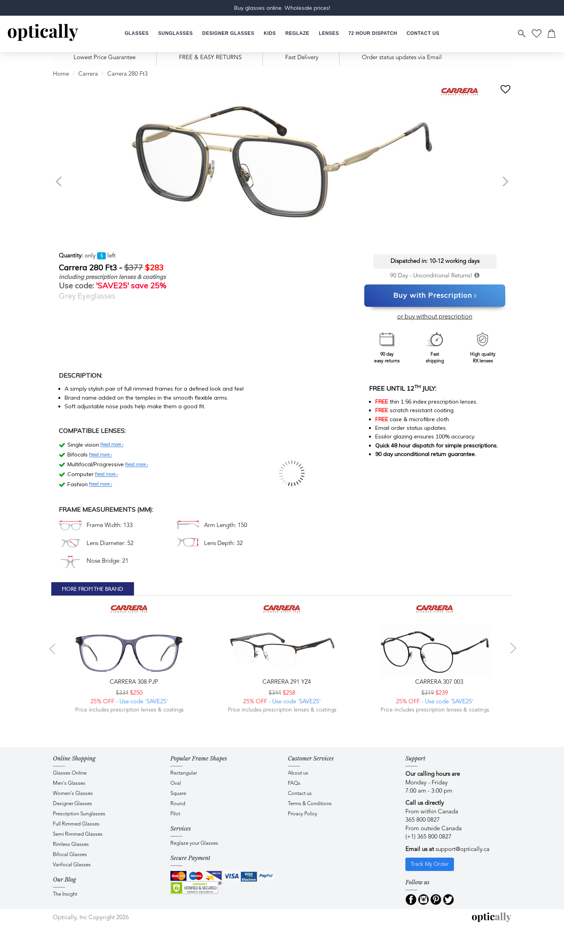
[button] (270, 33)
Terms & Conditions (310, 803)
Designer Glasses (72, 803)
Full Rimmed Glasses (76, 824)
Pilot (175, 814)
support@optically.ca (463, 850)
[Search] (522, 33)
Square (178, 793)
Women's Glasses (73, 793)
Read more (111, 444)
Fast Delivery (301, 58)
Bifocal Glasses (70, 854)
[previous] (59, 181)
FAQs (294, 783)
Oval (175, 783)
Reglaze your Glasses (194, 843)
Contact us (300, 793)
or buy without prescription (434, 317)
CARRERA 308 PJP (133, 682)
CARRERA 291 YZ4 (286, 682)
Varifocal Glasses (72, 864)
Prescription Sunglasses (79, 814)
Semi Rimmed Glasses (78, 834)
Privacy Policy (302, 814)
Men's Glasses (69, 783)
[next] (504, 181)
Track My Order (429, 864)
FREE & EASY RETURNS (210, 58)
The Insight (65, 894)
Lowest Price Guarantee (105, 58)
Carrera (88, 74)
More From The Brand (92, 589)
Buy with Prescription (435, 296)
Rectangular (183, 773)
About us (298, 773)
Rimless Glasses (71, 844)
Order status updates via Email (402, 58)
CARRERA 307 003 (438, 682)
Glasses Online (70, 773)
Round (177, 803)
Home (61, 74)
